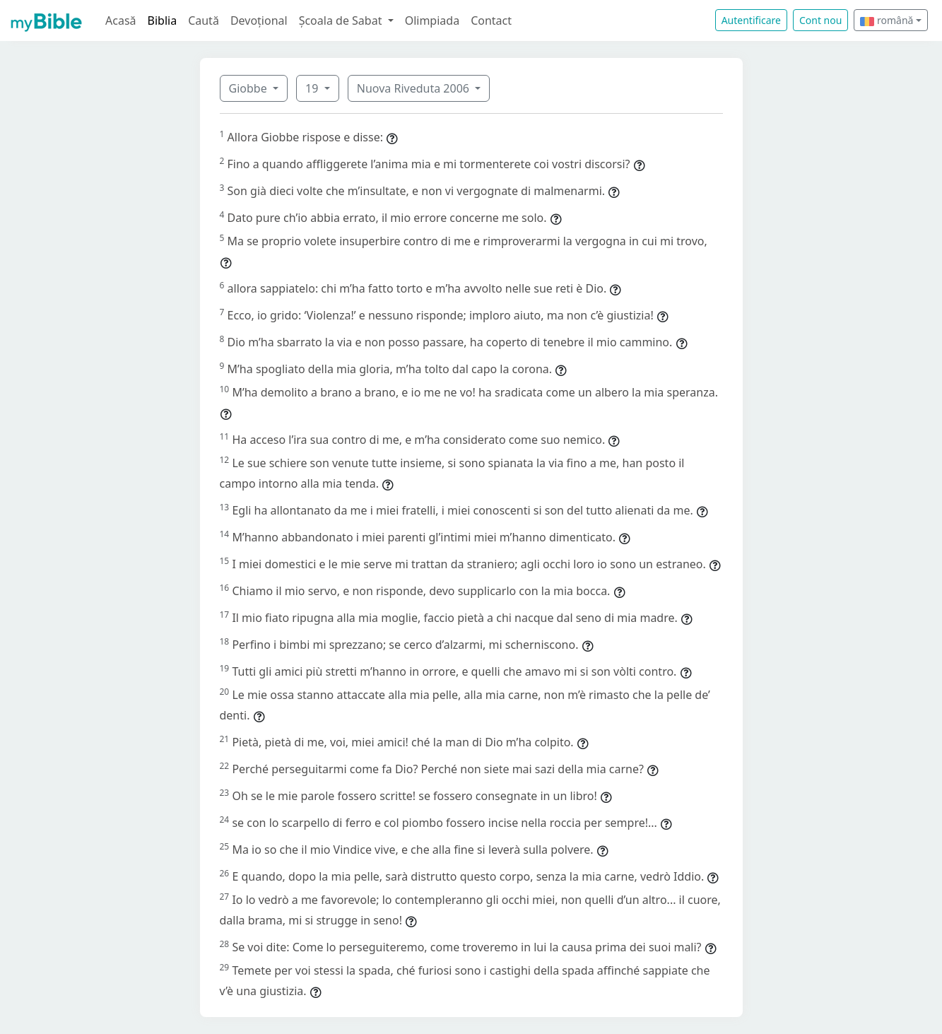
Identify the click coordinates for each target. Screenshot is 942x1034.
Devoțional (259, 20)
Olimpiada (432, 20)
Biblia (162, 20)
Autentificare (751, 20)
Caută (203, 20)
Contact (491, 20)
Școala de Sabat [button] (342, 20)
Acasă (120, 20)
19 (313, 88)
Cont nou (820, 20)
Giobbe (249, 88)
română (886, 20)
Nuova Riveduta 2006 (414, 88)
